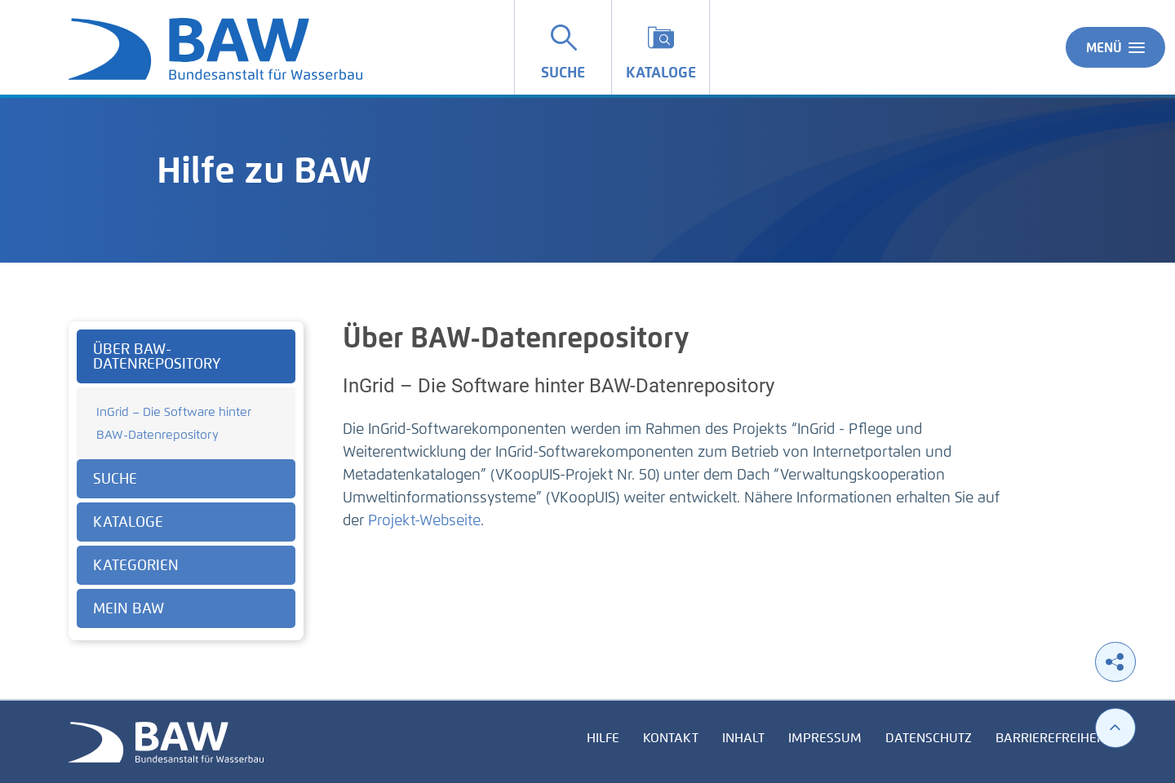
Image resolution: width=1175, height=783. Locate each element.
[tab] (186, 356)
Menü (1115, 47)
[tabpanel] (186, 480)
